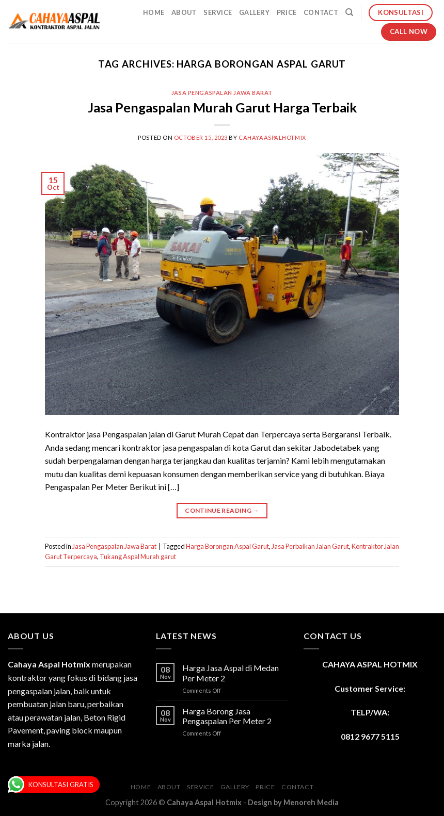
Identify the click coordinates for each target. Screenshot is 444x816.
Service (217, 12)
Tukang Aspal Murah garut (138, 556)
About (183, 12)
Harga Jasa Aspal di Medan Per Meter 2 (230, 672)
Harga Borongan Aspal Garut (227, 546)
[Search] (349, 12)
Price (286, 12)
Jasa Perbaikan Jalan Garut (310, 546)
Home (153, 12)
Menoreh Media (311, 802)
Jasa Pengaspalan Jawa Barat (222, 92)
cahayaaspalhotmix (272, 137)
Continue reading (222, 510)
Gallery (254, 12)
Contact (321, 12)
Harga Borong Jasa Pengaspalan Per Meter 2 (227, 716)
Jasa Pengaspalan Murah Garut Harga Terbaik (222, 107)
